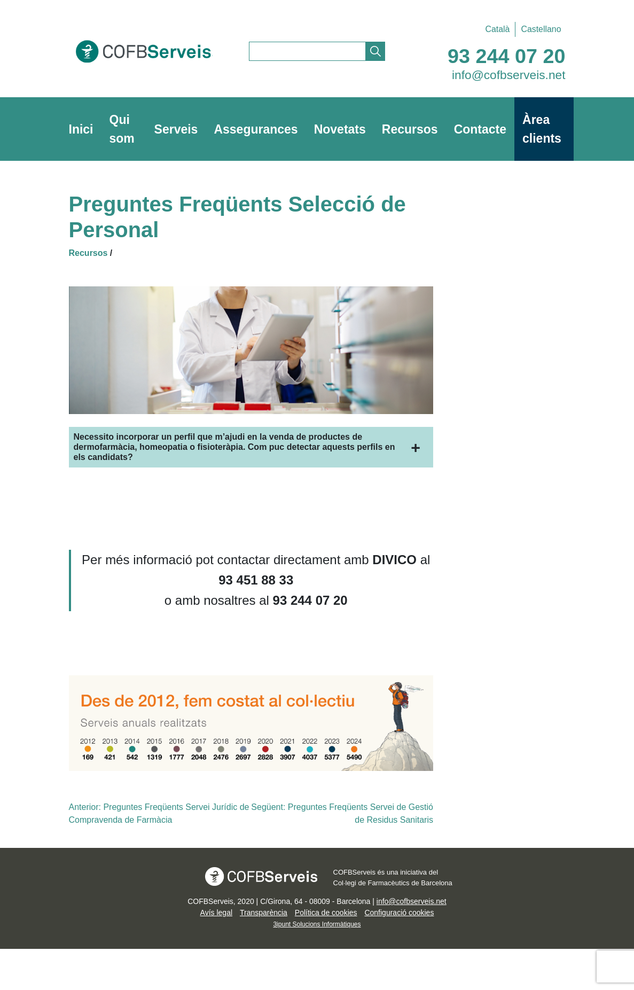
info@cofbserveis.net (509, 75)
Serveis (176, 129)
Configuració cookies (399, 912)
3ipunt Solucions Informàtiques (317, 924)
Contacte (480, 129)
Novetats (340, 129)
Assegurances (256, 129)
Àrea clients (541, 129)
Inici (81, 129)
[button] (251, 447)
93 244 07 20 (506, 56)
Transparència (263, 912)
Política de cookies (326, 912)
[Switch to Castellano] (538, 29)
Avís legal (216, 912)
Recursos (410, 129)
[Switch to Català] (497, 29)
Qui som (122, 129)
